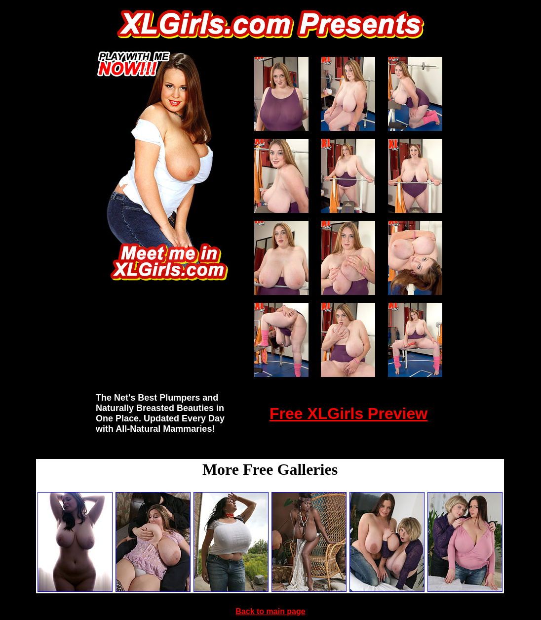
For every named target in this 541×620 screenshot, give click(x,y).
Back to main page (270, 611)
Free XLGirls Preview (348, 413)
